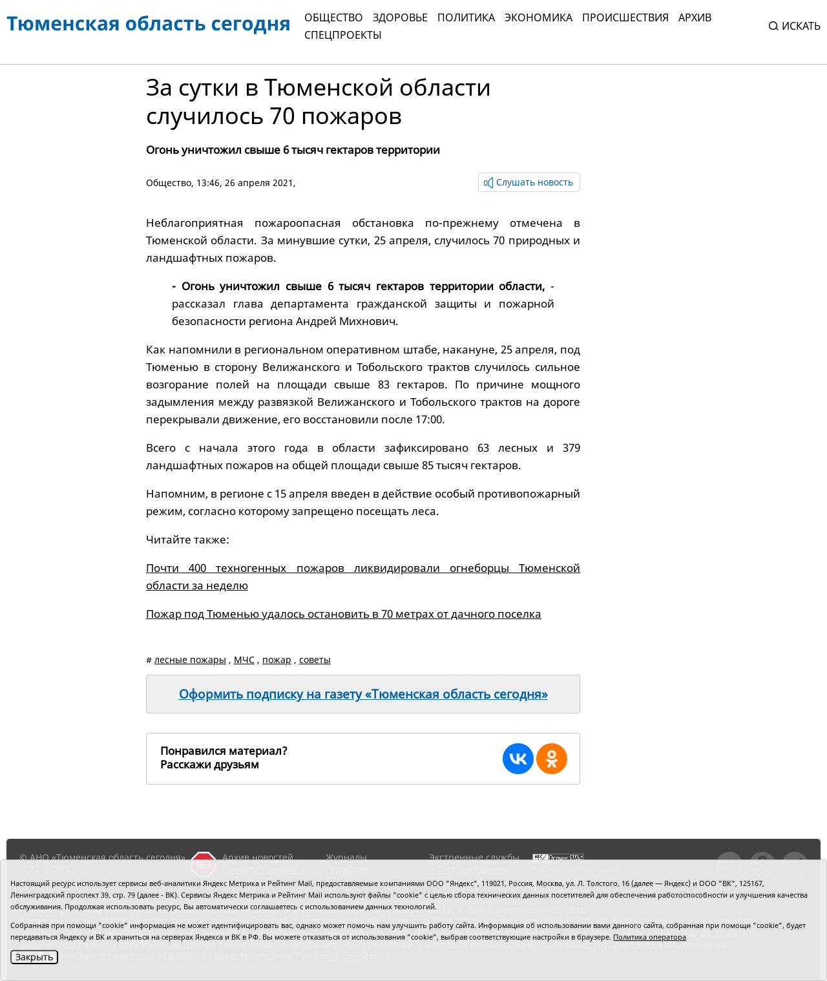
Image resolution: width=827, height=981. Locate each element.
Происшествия (625, 17)
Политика (466, 17)
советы (315, 659)
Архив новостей (257, 857)
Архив (694, 17)
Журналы (346, 857)
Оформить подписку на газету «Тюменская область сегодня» (363, 694)
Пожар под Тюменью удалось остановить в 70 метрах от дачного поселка (343, 613)
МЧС (244, 659)
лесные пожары (190, 659)
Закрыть (34, 957)
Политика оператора (649, 937)
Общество (333, 17)
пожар (276, 659)
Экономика (538, 17)
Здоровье (400, 17)
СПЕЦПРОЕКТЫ (343, 35)
